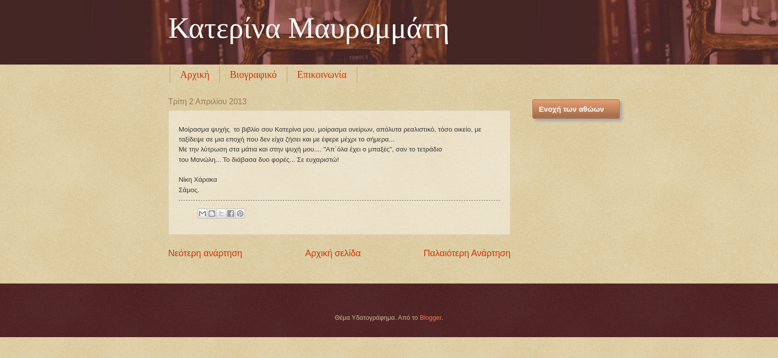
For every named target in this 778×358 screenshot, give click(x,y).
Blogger (431, 317)
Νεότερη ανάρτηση (205, 253)
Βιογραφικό (253, 74)
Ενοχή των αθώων (571, 109)
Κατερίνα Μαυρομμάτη (309, 27)
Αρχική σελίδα (333, 253)
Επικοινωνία (322, 74)
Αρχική (194, 74)
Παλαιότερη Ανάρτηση (467, 253)
